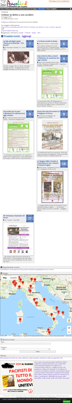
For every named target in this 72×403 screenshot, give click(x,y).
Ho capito (66, 401)
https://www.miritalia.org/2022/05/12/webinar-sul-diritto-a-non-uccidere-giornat (31, 27)
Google (21, 33)
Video (48, 9)
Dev (4, 356)
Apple (34, 33)
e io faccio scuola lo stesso (47, 41)
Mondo (13, 9)
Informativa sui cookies (22, 397)
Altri (38, 33)
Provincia (3, 347)
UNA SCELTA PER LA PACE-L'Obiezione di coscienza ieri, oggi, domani (48, 58)
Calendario (41, 9)
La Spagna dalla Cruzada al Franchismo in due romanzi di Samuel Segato (47, 163)
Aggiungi (26, 36)
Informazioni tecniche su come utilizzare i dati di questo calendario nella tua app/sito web (31, 358)
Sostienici (65, 1)
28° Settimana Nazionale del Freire (14, 217)
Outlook (27, 33)
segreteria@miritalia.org (9, 30)
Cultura (7, 9)
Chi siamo (52, 1)
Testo (2, 342)
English (53, 9)
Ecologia (34, 9)
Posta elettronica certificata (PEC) (47, 397)
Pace (2, 9)
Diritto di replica (33, 397)
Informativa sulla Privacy (62, 396)
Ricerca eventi (8, 339)
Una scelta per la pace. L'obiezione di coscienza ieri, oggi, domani (14, 113)
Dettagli (64, 399)
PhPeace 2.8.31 (50, 396)
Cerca (59, 1)
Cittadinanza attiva (23, 9)
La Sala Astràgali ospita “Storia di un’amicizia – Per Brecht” (13, 43)
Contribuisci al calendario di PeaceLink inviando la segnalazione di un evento (27, 269)
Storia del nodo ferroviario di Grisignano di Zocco (48, 112)
